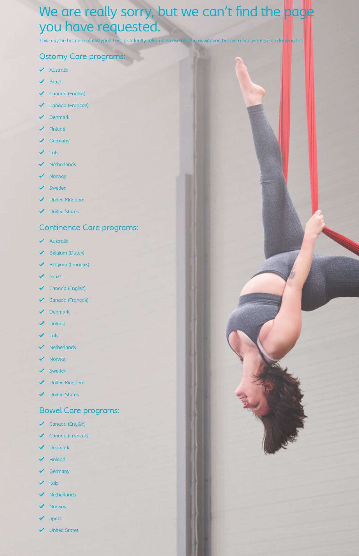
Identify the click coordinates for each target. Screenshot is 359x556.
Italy (54, 153)
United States (64, 212)
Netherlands (62, 164)
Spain (55, 518)
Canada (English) (67, 94)
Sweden (57, 188)
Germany (59, 141)
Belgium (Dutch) (66, 253)
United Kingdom (66, 200)
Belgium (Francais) (69, 265)
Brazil (55, 82)
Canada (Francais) (69, 105)
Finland (57, 129)
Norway (57, 176)
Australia (58, 70)
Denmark (59, 117)
